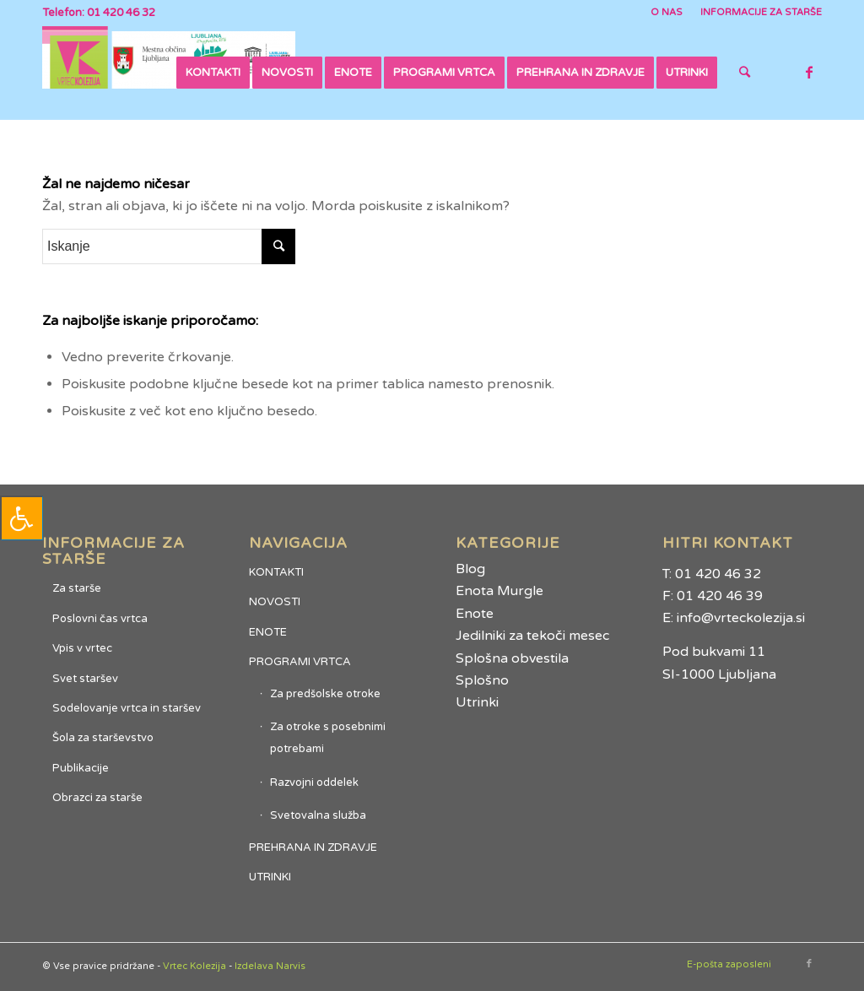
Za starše (76, 588)
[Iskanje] (744, 72)
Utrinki (477, 702)
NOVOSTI (274, 602)
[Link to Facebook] (809, 71)
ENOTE (268, 632)
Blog (470, 568)
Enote (475, 613)
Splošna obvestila (512, 658)
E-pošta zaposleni (729, 964)
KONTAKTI (276, 572)
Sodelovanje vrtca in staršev (126, 708)
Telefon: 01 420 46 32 (98, 12)
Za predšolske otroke (325, 694)
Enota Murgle (499, 590)
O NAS (667, 12)
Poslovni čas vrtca (100, 618)
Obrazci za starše (97, 797)
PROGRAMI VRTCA (300, 662)
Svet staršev (85, 678)
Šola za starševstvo (103, 738)
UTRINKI (270, 877)
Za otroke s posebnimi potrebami (328, 737)
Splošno (482, 680)
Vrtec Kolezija (194, 966)
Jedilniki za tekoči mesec (532, 635)
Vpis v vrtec (82, 648)
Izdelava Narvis (270, 966)
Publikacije (80, 768)
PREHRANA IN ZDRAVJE (313, 847)
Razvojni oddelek (314, 782)
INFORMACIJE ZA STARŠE (761, 12)
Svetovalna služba (318, 815)
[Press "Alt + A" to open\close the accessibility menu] (21, 518)
